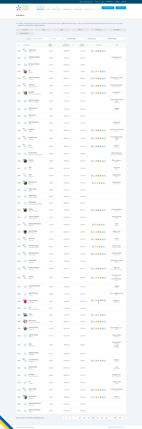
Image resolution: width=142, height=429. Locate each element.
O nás (96, 2)
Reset (29, 38)
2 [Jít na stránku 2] (71, 418)
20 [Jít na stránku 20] (84, 418)
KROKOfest (109, 2)
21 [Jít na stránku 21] (88, 418)
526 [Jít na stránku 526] (115, 418)
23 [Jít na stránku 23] (97, 418)
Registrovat (108, 7)
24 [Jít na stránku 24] (102, 418)
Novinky (117, 2)
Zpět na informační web (86, 2)
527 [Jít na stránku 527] (120, 418)
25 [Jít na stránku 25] (106, 418)
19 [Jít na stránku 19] (79, 418)
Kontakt (124, 2)
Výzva (102, 2)
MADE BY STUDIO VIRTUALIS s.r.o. (117, 427)
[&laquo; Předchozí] (64, 418)
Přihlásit (121, 7)
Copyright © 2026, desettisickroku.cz (25, 427)
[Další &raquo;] (124, 418)
